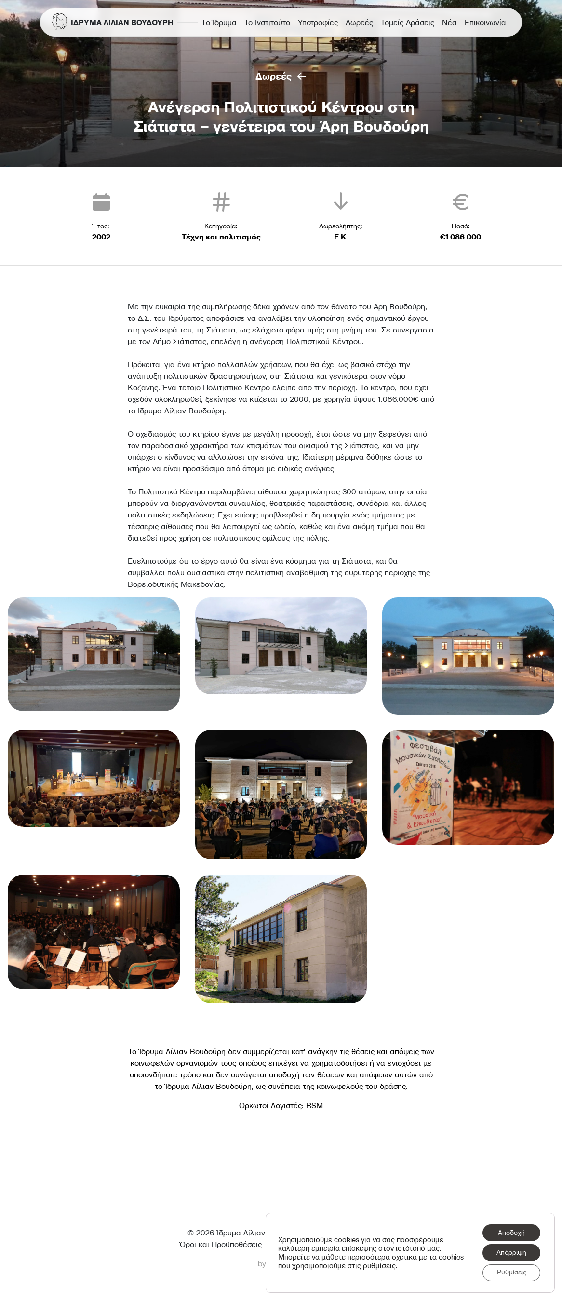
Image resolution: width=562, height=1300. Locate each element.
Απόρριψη (511, 1252)
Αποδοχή (510, 1232)
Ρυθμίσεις (511, 1272)
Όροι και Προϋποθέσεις (221, 1244)
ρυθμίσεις (406, 1265)
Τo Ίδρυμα (219, 22)
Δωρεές (359, 22)
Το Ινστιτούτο (267, 22)
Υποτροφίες (318, 22)
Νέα (449, 22)
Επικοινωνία (485, 22)
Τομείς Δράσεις (407, 22)
